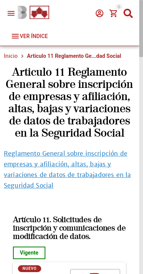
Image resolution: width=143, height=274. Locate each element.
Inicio (11, 56)
